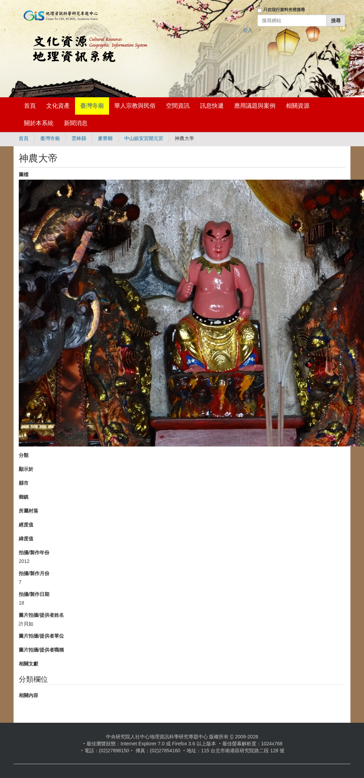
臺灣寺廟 (92, 106)
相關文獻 (28, 663)
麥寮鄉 (105, 138)
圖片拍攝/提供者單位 (41, 636)
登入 (248, 30)
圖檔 (23, 174)
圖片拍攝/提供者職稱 (41, 650)
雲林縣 (79, 138)
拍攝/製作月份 (34, 573)
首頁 (30, 106)
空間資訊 (178, 106)
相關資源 (297, 106)
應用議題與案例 (254, 106)
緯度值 (26, 538)
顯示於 (26, 469)
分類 (23, 455)
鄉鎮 (23, 497)
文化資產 (58, 106)
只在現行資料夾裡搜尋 (284, 9)
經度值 (26, 524)
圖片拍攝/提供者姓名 (41, 615)
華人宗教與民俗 (135, 106)
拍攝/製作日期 (34, 594)
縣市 (23, 483)
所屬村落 (28, 511)
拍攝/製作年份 (34, 552)
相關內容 (28, 695)
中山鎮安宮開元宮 (143, 138)
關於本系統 (38, 123)
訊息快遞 (212, 106)
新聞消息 (76, 123)
